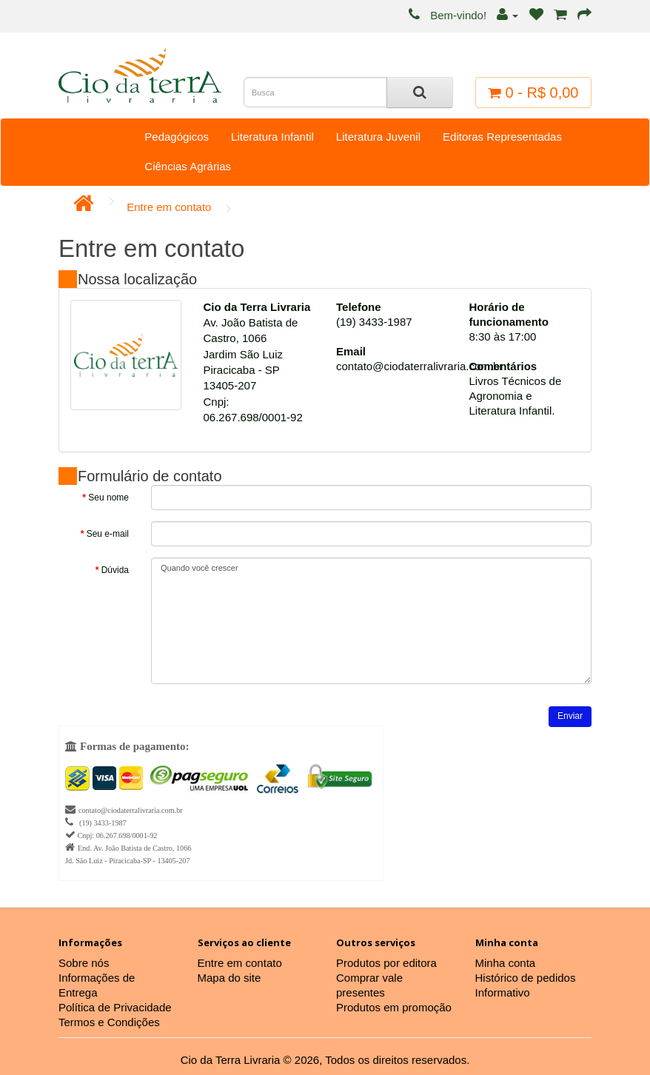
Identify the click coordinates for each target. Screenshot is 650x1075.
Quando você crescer (371, 620)
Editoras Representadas (502, 136)
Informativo (502, 992)
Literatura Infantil (272, 136)
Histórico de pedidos (525, 977)
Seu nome (108, 497)
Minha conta (505, 963)
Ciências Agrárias (187, 166)
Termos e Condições (109, 1022)
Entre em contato (169, 207)
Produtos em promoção (394, 1007)
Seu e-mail (108, 534)
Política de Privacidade (115, 1007)
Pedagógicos (176, 136)
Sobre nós (83, 963)
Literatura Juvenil (378, 136)
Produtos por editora (386, 963)
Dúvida (115, 570)
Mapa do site (229, 977)
